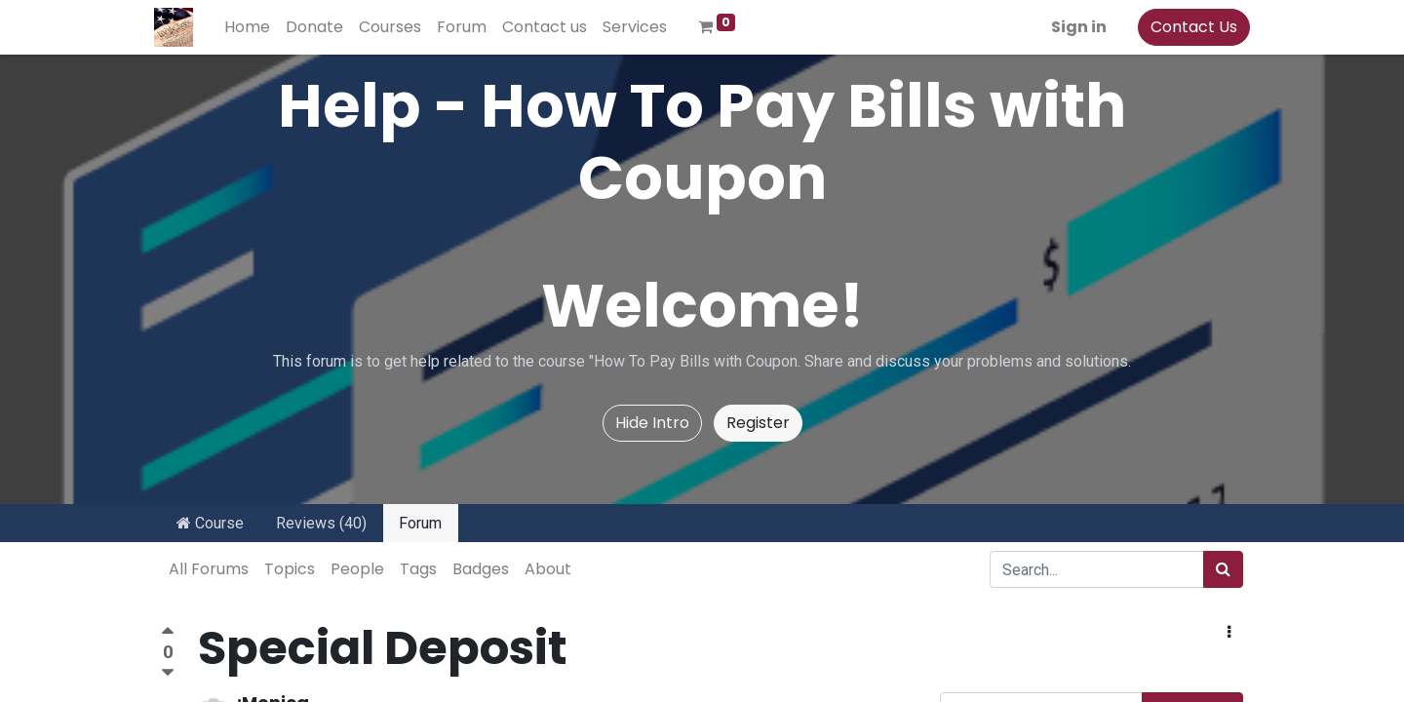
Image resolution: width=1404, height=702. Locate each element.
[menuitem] (254, 27)
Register (758, 422)
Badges (480, 569)
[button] (1229, 632)
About (548, 569)
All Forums (209, 569)
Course (210, 523)
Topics (289, 569)
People (357, 569)
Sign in (1072, 27)
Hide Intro (652, 422)
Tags (418, 569)
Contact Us (1187, 27)
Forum (420, 523)
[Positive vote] (168, 633)
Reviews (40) (321, 523)
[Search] (1223, 569)
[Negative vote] (168, 673)
